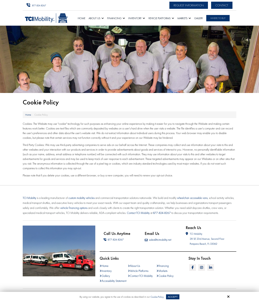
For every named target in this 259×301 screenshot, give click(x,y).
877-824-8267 (39, 5)
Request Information (189, 5)
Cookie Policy (157, 296)
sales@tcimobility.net (158, 240)
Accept (173, 296)
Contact (221, 5)
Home (28, 114)
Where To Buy (217, 18)
